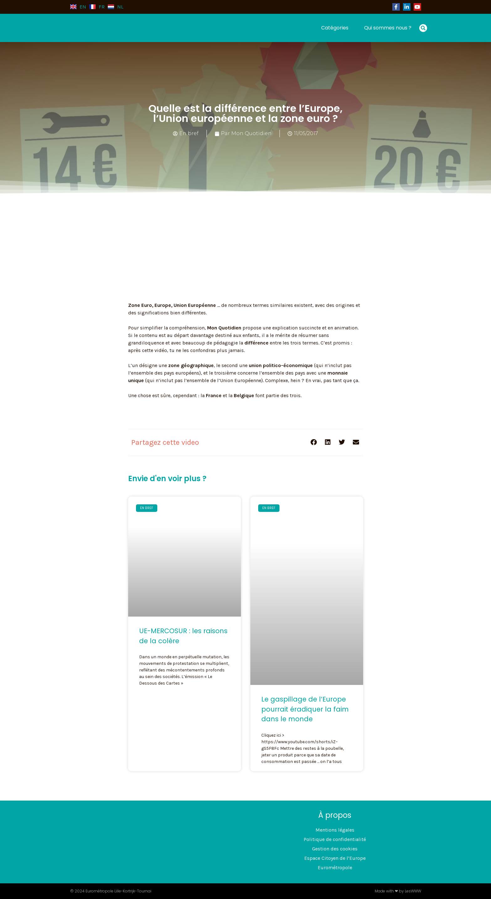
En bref (189, 133)
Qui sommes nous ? (387, 27)
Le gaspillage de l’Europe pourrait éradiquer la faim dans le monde (305, 709)
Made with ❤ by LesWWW (398, 891)
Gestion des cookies (335, 849)
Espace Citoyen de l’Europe (335, 858)
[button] (423, 28)
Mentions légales (335, 830)
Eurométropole (335, 867)
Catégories (334, 27)
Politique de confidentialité (335, 839)
